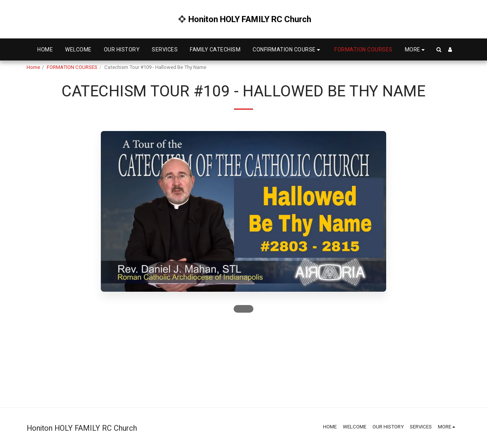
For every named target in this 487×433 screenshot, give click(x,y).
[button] (287, 49)
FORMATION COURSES (72, 67)
